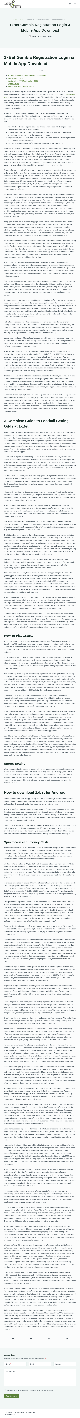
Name (8, 1364)
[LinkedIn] (67, 1338)
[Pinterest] (49, 1338)
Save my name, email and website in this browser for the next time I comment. (30, 1390)
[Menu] (75, 4)
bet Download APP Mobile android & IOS (23, 81)
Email (32, 1364)
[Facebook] (13, 1338)
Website (58, 1364)
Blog (49, 36)
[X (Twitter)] (31, 1338)
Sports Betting (13, 84)
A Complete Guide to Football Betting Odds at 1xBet (27, 76)
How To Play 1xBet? (15, 78)
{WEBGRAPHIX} (9, 1414)
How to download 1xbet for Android (21, 86)
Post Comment (11, 1396)
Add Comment (11, 1371)
